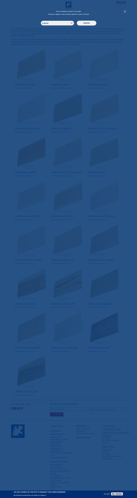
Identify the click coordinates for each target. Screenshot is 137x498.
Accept (107, 494)
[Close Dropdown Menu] (125, 12)
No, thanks (117, 494)
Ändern (86, 23)
